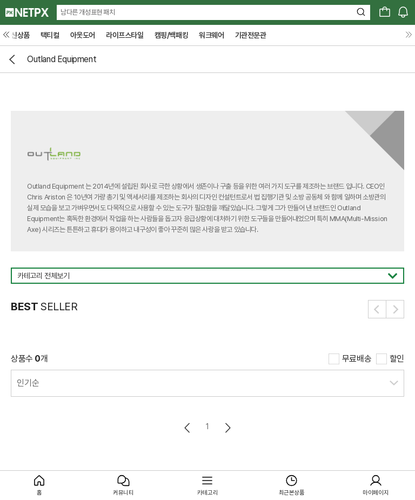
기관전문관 (250, 35)
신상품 (20, 35)
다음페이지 (227, 427)
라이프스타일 (125, 35)
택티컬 (50, 35)
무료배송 (356, 359)
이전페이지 (187, 427)
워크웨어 (211, 35)
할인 (397, 359)
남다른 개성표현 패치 (88, 12)
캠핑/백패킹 (172, 35)
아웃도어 (82, 35)
